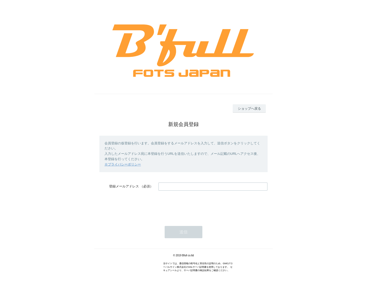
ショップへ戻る (249, 108)
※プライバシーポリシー (122, 164)
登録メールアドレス (124, 186)
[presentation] (197, 206)
